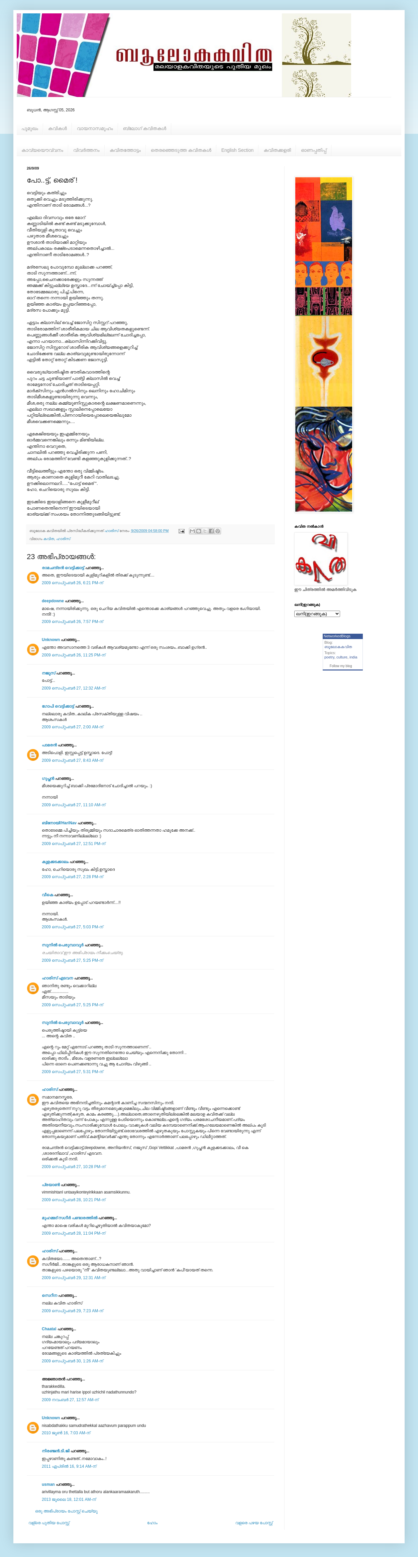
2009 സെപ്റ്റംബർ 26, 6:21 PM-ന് (72, 583)
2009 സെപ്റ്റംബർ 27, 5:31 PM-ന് (72, 1071)
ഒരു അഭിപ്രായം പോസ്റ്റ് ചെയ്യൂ (66, 1511)
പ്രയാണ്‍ (51, 1184)
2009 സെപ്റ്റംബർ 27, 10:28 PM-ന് (73, 1166)
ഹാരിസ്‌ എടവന (57, 978)
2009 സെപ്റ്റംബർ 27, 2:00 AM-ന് (72, 727)
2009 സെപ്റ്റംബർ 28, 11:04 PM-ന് (73, 1233)
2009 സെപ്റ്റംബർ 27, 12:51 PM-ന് (73, 843)
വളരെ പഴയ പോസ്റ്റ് (254, 1523)
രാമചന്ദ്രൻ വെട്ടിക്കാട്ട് (63, 567)
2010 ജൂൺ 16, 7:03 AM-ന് (66, 1433)
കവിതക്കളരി (277, 150)
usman (48, 1484)
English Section (237, 150)
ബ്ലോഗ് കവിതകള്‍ (144, 128)
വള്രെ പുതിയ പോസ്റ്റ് (48, 1523)
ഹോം (152, 1523)
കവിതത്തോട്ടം (125, 150)
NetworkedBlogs (337, 636)
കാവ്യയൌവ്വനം (42, 150)
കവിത (48, 539)
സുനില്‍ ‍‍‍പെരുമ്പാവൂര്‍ (62, 945)
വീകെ (47, 895)
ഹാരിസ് (63, 539)
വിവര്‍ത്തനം (86, 150)
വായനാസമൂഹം (95, 128)
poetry (329, 657)
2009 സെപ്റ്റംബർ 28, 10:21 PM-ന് (73, 1200)
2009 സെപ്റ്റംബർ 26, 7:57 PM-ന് (72, 621)
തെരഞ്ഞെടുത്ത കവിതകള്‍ (181, 150)
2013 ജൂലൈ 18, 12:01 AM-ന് (69, 1499)
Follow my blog (341, 666)
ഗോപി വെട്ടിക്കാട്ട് (58, 706)
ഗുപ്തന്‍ (48, 778)
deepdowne (53, 601)
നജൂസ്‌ (48, 673)
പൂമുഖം (29, 128)
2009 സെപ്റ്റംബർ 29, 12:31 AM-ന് (73, 1277)
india (353, 657)
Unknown (51, 639)
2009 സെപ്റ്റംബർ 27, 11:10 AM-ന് (73, 805)
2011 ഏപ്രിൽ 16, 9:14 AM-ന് (69, 1466)
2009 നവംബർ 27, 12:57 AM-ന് (70, 1399)
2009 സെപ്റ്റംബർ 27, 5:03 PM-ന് (72, 927)
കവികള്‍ (57, 128)
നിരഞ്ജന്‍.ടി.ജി (56, 1451)
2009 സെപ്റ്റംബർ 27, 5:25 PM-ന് (72, 960)
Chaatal (49, 1329)
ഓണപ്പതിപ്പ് (313, 150)
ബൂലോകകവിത (338, 647)
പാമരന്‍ (49, 745)
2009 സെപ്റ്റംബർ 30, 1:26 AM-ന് (72, 1361)
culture (341, 657)
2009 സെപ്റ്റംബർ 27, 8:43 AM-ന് (72, 760)
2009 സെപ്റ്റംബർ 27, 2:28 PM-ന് (72, 876)
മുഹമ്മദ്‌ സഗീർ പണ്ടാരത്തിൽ (69, 1218)
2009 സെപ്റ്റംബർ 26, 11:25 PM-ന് (73, 655)
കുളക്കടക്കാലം (55, 861)
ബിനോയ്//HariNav (59, 823)
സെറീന (49, 1295)
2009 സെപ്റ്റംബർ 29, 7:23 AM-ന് (72, 1311)
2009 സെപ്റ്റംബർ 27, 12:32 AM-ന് (73, 688)
